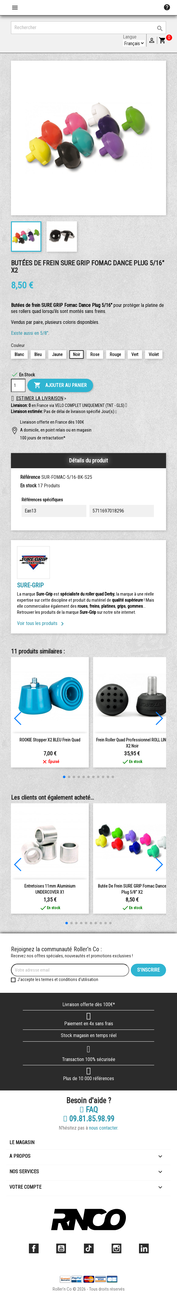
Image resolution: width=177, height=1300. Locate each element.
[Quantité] (18, 385)
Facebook (34, 1248)
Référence (30, 477)
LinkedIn (144, 1248)
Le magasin (21, 1142)
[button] (116, 412)
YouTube (61, 1248)
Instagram (116, 1248)
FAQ (88, 1110)
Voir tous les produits (41, 623)
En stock (28, 486)
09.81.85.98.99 (88, 1119)
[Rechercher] (88, 27)
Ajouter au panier (60, 385)
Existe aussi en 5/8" (29, 333)
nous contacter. (103, 1128)
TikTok (89, 1248)
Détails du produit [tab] (88, 460)
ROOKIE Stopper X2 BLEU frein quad (49, 739)
